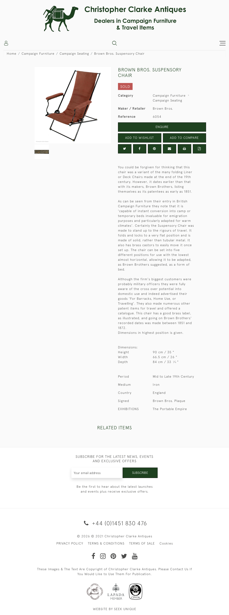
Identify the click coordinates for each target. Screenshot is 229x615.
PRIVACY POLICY (69, 543)
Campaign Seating (74, 53)
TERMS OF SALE (142, 543)
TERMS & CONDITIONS (106, 543)
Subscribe (140, 473)
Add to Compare (184, 138)
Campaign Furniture (38, 53)
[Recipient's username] (97, 473)
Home (11, 53)
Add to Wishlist (139, 138)
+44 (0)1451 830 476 (114, 523)
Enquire (162, 127)
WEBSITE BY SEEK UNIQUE (114, 609)
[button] (114, 43)
